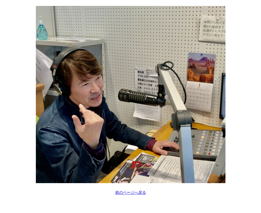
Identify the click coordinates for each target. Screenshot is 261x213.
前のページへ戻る (130, 192)
